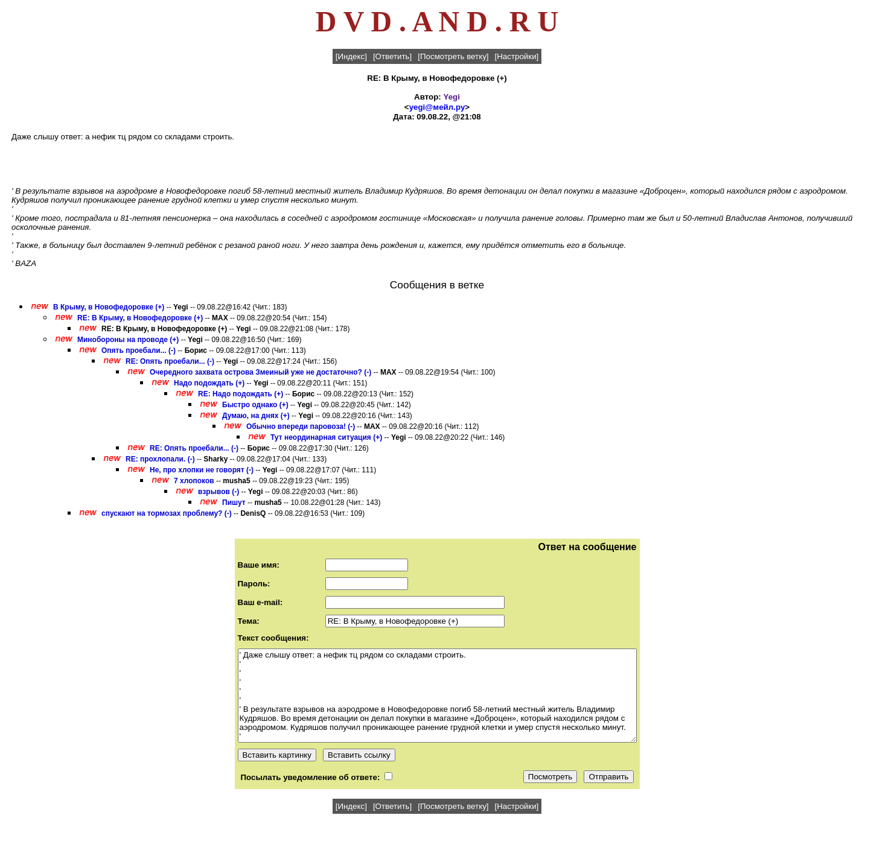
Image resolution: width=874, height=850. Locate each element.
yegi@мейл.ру (437, 107)
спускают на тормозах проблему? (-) (166, 513)
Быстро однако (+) (255, 405)
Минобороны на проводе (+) (128, 339)
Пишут (234, 502)
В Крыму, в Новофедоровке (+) (108, 307)
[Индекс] (351, 56)
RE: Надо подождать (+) (240, 394)
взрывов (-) (218, 491)
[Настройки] (517, 56)
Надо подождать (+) (209, 383)
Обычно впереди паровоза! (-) (300, 426)
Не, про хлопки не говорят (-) (202, 470)
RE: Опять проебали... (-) (170, 361)
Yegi (452, 96)
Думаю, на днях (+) (256, 415)
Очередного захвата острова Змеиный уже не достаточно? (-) (260, 372)
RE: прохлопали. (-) (160, 459)
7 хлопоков (194, 481)
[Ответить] (392, 56)
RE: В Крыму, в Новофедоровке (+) (140, 318)
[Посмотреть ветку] (453, 56)
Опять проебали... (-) (138, 350)
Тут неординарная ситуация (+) (326, 437)
